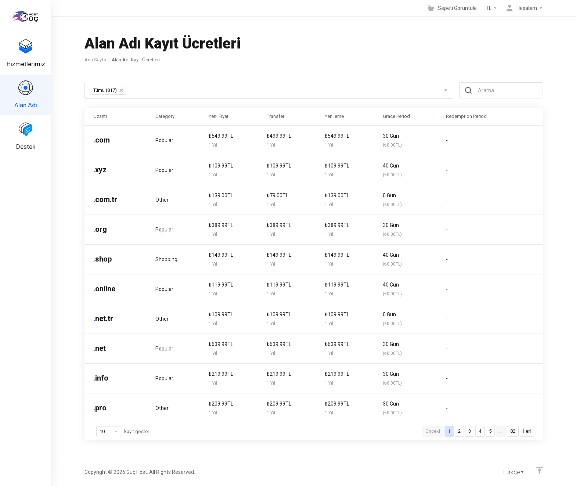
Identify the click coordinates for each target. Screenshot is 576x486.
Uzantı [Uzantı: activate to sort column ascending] (100, 116)
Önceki (432, 431)
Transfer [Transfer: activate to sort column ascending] (275, 116)
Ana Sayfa (95, 59)
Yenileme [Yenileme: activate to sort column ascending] (334, 116)
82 (512, 431)
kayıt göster (122, 431)
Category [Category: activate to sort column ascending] (164, 116)
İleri (527, 431)
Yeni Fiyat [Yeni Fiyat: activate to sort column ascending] (218, 116)
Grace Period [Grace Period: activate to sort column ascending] (396, 116)
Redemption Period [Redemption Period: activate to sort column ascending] (466, 116)
